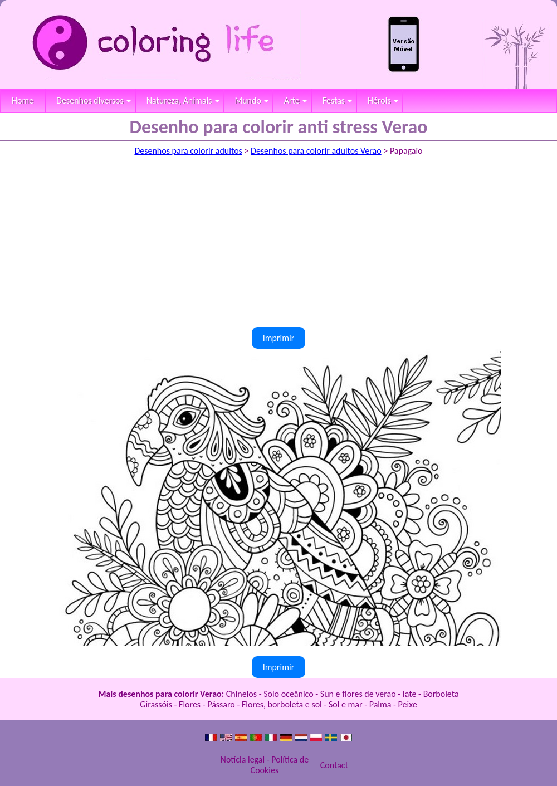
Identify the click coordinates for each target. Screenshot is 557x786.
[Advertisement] (278, 243)
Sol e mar (346, 704)
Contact (334, 765)
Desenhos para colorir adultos (188, 150)
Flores (190, 704)
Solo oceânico (288, 694)
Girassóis (156, 704)
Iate (410, 694)
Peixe (407, 704)
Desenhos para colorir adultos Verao (316, 150)
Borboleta (441, 694)
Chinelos (241, 694)
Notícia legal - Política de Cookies (265, 764)
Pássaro (221, 704)
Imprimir (279, 338)
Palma (380, 704)
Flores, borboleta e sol (282, 704)
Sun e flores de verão (358, 694)
